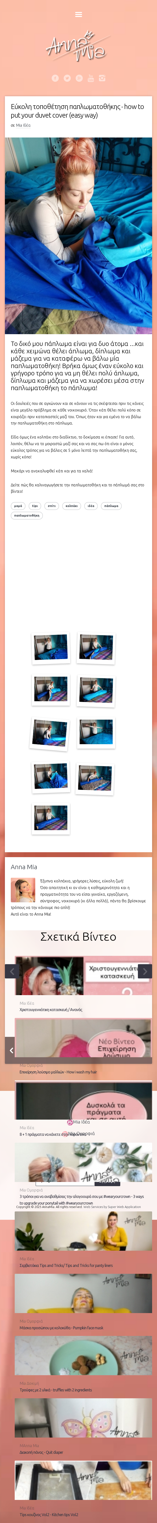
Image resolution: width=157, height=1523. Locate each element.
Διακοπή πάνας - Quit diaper (41, 1452)
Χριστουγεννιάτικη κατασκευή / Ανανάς (51, 1009)
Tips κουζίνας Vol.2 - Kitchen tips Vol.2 (49, 1514)
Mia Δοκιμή (29, 1383)
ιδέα (91, 506)
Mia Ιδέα (23, 125)
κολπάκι (72, 506)
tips (35, 506)
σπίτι (52, 506)
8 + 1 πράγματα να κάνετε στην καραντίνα (53, 1134)
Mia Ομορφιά (31, 1065)
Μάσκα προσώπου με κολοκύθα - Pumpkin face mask (61, 1328)
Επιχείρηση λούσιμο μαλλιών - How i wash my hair (58, 1072)
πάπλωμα (111, 506)
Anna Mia (24, 866)
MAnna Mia (29, 1445)
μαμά (18, 506)
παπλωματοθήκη (26, 515)
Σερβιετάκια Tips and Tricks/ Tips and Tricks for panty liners (66, 1265)
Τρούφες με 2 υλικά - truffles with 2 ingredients (56, 1390)
